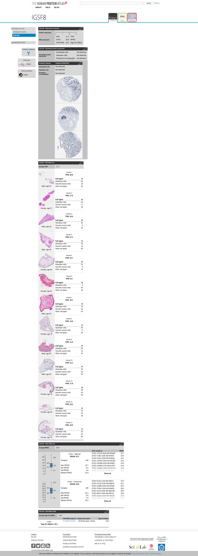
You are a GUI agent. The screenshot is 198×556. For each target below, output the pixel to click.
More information (138, 554)
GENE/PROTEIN (18, 43)
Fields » (157, 3)
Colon (29, 64)
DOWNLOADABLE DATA (73, 547)
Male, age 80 (46, 220)
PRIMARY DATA (19, 32)
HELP (48, 7)
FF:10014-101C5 (69, 521)
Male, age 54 (46, 179)
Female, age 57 (46, 199)
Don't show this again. (153, 554)
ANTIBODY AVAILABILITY (105, 537)
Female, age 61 (46, 282)
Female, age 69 (46, 408)
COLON (16, 35)
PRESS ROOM (37, 540)
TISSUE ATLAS (18, 29)
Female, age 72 (46, 429)
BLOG (56, 7)
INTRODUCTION (70, 537)
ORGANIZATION (69, 540)
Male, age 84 (46, 346)
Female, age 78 (46, 325)
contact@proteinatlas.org (42, 550)
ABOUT (38, 7)
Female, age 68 (46, 262)
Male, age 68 (46, 241)
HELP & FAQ (100, 544)
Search (149, 3)
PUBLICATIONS (69, 544)
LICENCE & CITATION (104, 540)
